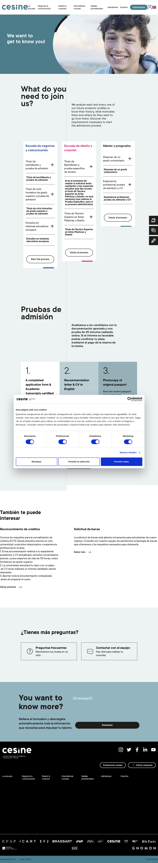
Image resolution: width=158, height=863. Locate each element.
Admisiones (113, 7)
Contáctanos (139, 7)
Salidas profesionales (87, 777)
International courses (67, 777)
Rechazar (36, 461)
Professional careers (113, 765)
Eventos (124, 7)
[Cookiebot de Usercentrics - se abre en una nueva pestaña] (129, 399)
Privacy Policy (25, 859)
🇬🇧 (154, 7)
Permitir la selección (79, 461)
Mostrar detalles (128, 452)
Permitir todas (121, 461)
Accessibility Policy (7, 859)
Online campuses (144, 765)
